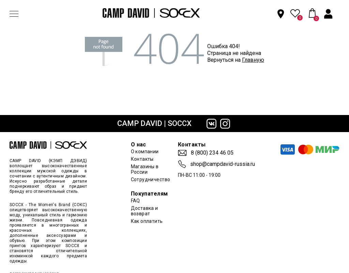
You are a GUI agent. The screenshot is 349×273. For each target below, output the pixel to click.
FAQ (135, 200)
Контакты (142, 159)
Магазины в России (145, 169)
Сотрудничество (150, 179)
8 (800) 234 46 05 (212, 153)
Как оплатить (147, 221)
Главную (253, 60)
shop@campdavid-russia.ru (222, 164)
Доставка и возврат (144, 210)
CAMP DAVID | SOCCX (154, 123)
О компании (145, 151)
